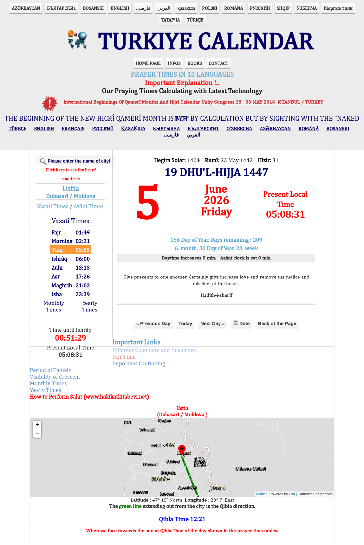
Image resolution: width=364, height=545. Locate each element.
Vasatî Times (52, 206)
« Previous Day (153, 323)
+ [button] (37, 425)
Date (241, 323)
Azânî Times (89, 206)
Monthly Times (53, 306)
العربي (163, 8)
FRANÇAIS (73, 128)
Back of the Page (277, 323)
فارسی (143, 8)
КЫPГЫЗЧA (166, 128)
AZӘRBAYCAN (26, 8)
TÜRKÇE (195, 19)
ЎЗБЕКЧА (307, 8)
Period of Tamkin (51, 370)
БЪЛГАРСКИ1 (61, 8)
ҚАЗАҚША (133, 128)
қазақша (186, 8)
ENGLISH (120, 8)
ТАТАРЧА (170, 19)
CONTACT (218, 63)
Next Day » (212, 323)
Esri (292, 494)
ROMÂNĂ (233, 8)
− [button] (37, 433)
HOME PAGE (148, 63)
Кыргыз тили (338, 8)
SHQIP (283, 8)
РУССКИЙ (260, 8)
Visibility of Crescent (55, 376)
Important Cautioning (138, 363)
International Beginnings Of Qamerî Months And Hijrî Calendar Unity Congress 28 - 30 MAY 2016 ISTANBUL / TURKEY (193, 102)
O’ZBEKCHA (239, 128)
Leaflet (261, 494)
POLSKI (209, 8)
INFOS (174, 63)
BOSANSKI (93, 8)
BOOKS (194, 63)
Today (185, 323)
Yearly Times (89, 306)
